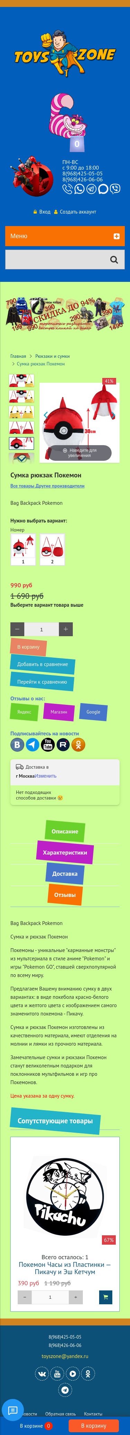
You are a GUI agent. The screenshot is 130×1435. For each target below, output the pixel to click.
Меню (65, 236)
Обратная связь (60, 1414)
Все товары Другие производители (47, 486)
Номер (17, 530)
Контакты (93, 1414)
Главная (18, 356)
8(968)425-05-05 (82, 173)
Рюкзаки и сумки (52, 356)
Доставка (65, 874)
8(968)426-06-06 (82, 179)
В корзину (93, 1425)
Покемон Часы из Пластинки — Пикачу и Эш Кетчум (65, 1268)
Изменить (46, 776)
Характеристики (65, 852)
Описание (65, 831)
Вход (42, 211)
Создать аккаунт (75, 211)
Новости (29, 1414)
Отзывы (65, 895)
